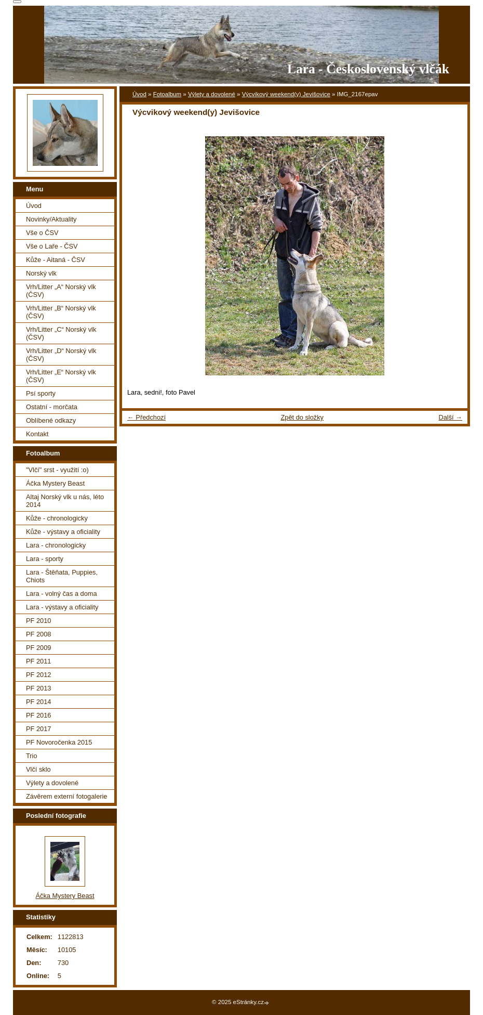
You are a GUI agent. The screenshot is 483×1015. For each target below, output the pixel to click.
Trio (31, 756)
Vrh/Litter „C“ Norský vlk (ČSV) (61, 333)
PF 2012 (38, 675)
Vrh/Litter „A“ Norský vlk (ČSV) (61, 290)
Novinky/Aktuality (51, 219)
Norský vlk (41, 273)
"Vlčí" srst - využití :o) (57, 470)
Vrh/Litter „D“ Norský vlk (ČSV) (61, 354)
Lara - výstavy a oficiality (62, 607)
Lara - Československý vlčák (368, 68)
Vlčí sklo (38, 769)
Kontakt (37, 434)
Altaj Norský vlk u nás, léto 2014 (65, 501)
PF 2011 (38, 661)
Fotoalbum (167, 94)
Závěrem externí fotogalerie (66, 796)
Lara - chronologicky (56, 545)
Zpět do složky (302, 417)
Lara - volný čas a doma (61, 593)
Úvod (139, 94)
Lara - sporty (44, 559)
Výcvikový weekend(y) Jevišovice (286, 94)
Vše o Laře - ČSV (52, 246)
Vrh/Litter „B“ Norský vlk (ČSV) (61, 312)
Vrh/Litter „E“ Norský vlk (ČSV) (61, 376)
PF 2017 (38, 729)
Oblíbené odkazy (51, 420)
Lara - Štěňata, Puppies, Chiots (62, 576)
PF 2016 (38, 715)
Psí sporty (41, 393)
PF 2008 (38, 634)
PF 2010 (38, 620)
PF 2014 (38, 702)
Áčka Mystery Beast (55, 483)
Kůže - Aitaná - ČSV (55, 260)
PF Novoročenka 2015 (59, 742)
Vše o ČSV (42, 233)
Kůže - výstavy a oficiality (63, 532)
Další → (450, 417)
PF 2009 (38, 648)
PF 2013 (38, 688)
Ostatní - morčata (51, 407)
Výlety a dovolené (211, 94)
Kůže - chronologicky (57, 518)
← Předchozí (146, 417)
